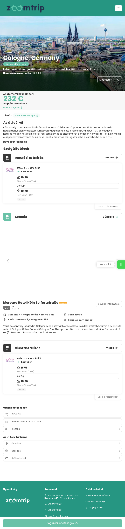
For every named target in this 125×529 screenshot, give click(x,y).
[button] (118, 8)
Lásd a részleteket (108, 206)
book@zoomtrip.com (58, 516)
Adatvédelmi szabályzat (97, 495)
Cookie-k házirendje (95, 501)
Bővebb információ (15, 141)
